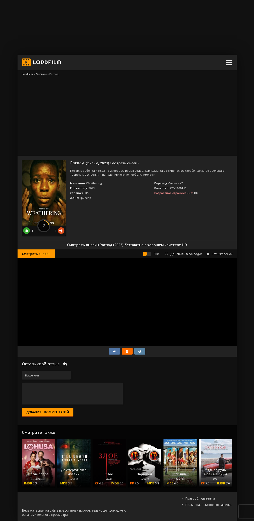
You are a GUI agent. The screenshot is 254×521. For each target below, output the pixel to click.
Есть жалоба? (219, 254)
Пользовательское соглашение (208, 505)
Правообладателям (200, 498)
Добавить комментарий (47, 412)
